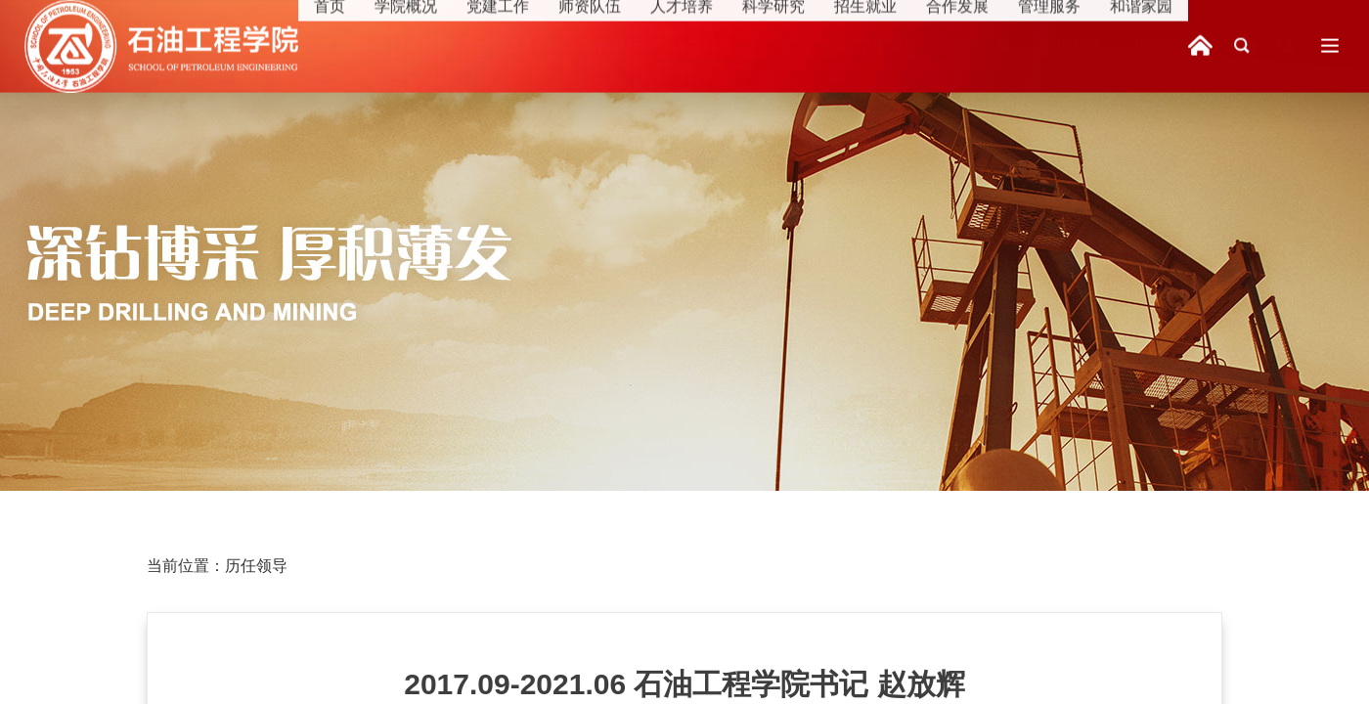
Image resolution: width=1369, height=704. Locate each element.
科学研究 (796, 45)
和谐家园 (1163, 45)
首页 (352, 45)
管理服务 (1071, 45)
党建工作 (520, 45)
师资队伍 (612, 45)
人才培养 (704, 45)
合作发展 (980, 45)
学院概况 (428, 45)
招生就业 (888, 45)
